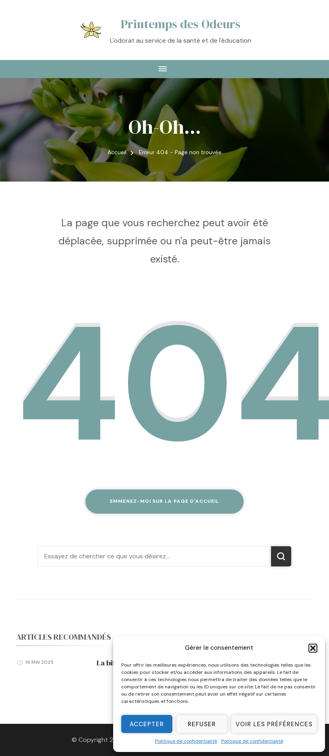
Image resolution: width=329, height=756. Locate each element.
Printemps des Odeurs (180, 24)
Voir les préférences (274, 724)
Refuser (202, 724)
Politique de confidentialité (186, 741)
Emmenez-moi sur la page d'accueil (164, 501)
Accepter (147, 724)
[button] (313, 648)
